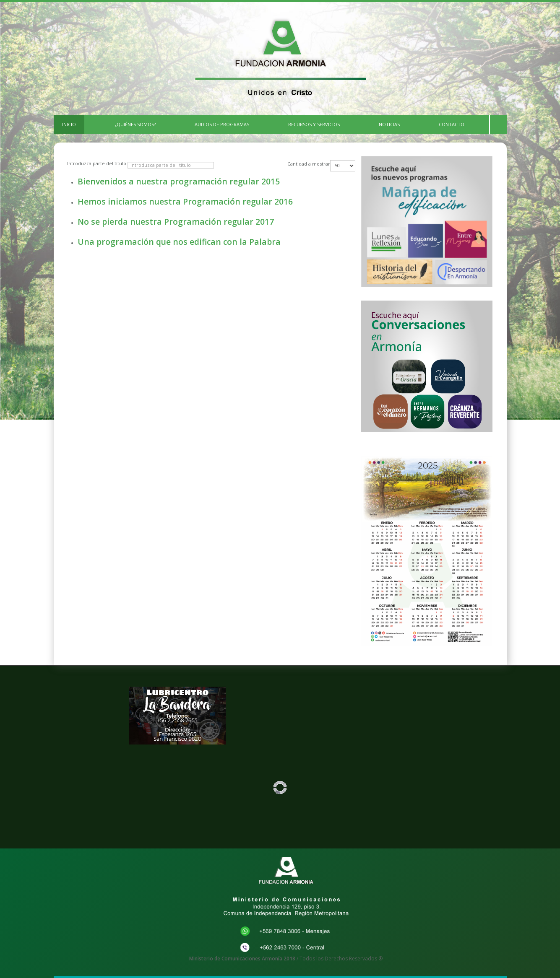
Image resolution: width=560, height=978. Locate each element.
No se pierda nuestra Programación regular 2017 (176, 221)
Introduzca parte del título (97, 163)
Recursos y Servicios (314, 124)
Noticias (389, 124)
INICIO (69, 124)
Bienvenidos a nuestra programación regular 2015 (179, 181)
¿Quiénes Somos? (135, 124)
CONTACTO (451, 124)
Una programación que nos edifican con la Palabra (179, 241)
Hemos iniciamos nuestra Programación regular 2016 (185, 201)
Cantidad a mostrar (308, 164)
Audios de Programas (222, 124)
